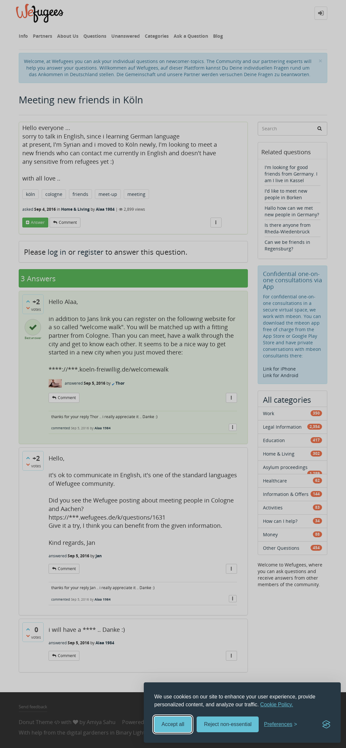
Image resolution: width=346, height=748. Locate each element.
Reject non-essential (227, 724)
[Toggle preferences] (280, 724)
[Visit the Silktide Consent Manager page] (326, 724)
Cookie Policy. (276, 704)
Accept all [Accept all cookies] (173, 724)
